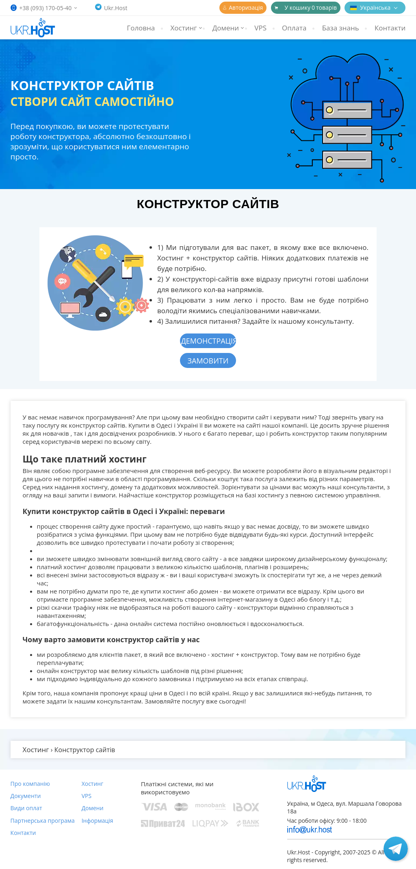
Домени (93, 808)
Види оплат (26, 808)
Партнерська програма (43, 820)
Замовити (208, 361)
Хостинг (93, 783)
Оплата (294, 27)
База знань (340, 27)
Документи (26, 796)
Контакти (390, 27)
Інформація (97, 820)
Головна (141, 27)
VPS (260, 27)
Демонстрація (208, 341)
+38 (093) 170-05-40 (46, 8)
